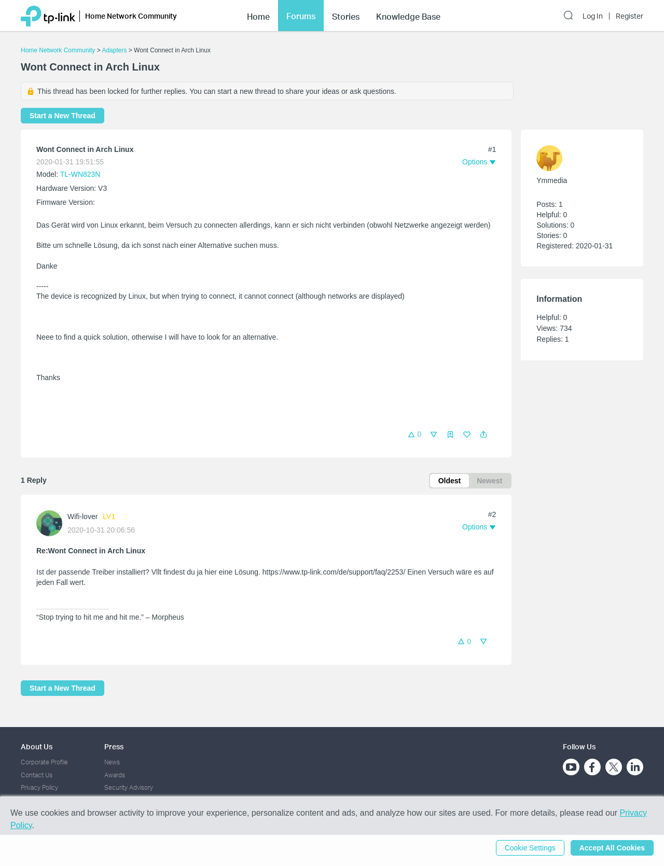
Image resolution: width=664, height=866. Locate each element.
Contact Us (36, 775)
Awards (114, 775)
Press (113, 746)
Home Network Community (58, 50)
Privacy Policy (39, 787)
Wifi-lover (82, 516)
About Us (36, 746)
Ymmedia (551, 180)
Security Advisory (128, 787)
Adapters (114, 50)
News (112, 762)
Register (629, 16)
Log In (593, 16)
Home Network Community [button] (131, 15)
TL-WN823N (80, 174)
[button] (483, 434)
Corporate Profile (44, 762)
